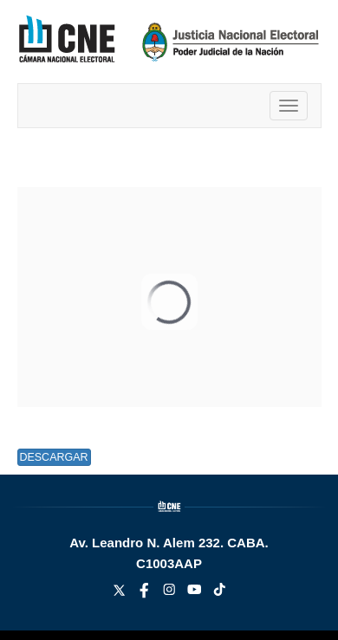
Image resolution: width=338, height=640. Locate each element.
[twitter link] (121, 593)
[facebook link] (146, 593)
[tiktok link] (219, 593)
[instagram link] (171, 593)
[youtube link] (196, 593)
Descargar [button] (53, 457)
